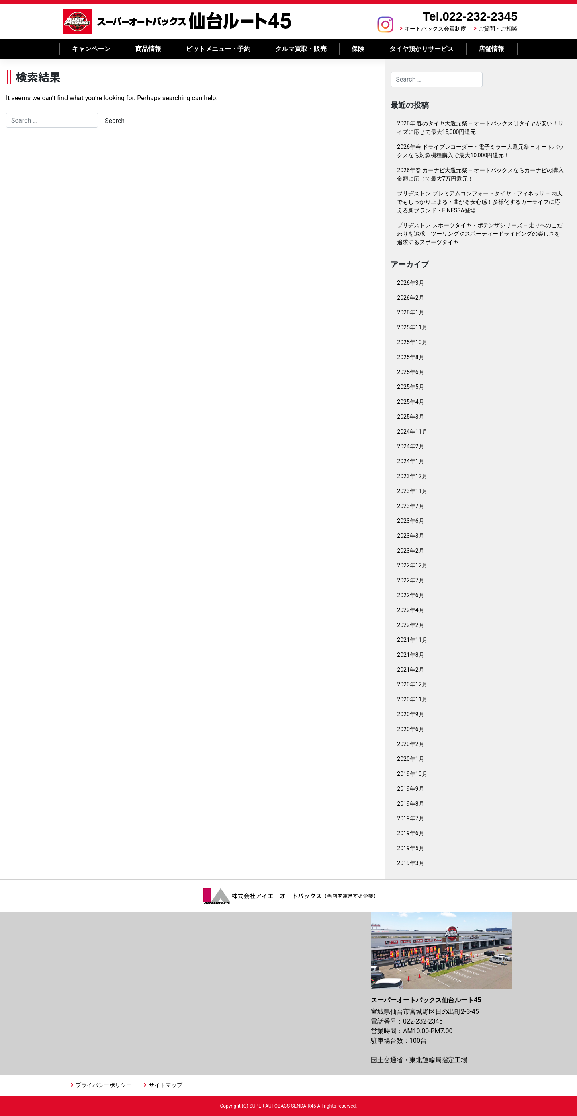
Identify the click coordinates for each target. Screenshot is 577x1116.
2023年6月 (410, 521)
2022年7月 (410, 580)
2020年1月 (410, 759)
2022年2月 (410, 625)
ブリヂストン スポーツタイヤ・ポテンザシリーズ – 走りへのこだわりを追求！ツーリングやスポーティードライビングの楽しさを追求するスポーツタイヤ (480, 233)
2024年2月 (410, 446)
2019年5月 (410, 848)
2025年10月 (412, 342)
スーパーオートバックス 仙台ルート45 (177, 21)
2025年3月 (410, 416)
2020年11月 (412, 699)
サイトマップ (165, 1085)
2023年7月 (410, 506)
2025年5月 (410, 387)
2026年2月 (410, 297)
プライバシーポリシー (104, 1085)
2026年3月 (410, 283)
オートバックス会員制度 (435, 28)
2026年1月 (410, 312)
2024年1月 (410, 461)
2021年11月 (412, 640)
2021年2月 (410, 669)
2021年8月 (410, 655)
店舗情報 (491, 49)
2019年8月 (410, 803)
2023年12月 (412, 476)
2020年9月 (410, 714)
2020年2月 (410, 744)
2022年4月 (410, 610)
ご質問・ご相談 (498, 28)
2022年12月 (412, 565)
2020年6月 (410, 729)
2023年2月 (410, 550)
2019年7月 (410, 818)
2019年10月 (412, 774)
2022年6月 (410, 595)
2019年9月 (410, 788)
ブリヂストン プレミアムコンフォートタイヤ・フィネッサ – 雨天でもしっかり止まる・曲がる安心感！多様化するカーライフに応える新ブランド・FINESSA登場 (480, 202)
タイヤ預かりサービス (421, 49)
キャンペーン (91, 49)
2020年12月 (412, 684)
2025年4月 (410, 402)
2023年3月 (410, 535)
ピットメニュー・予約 (218, 49)
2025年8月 (410, 357)
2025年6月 (410, 372)
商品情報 (148, 49)
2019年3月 (410, 863)
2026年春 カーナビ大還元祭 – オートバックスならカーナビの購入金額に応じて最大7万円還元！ (480, 174)
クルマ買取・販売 (301, 49)
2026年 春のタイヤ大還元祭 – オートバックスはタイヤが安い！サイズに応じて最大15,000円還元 (480, 127)
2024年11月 (412, 431)
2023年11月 (412, 491)
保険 (358, 49)
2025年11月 (412, 327)
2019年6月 (410, 833)
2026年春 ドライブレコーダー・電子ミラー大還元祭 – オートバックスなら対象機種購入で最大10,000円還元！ (480, 151)
